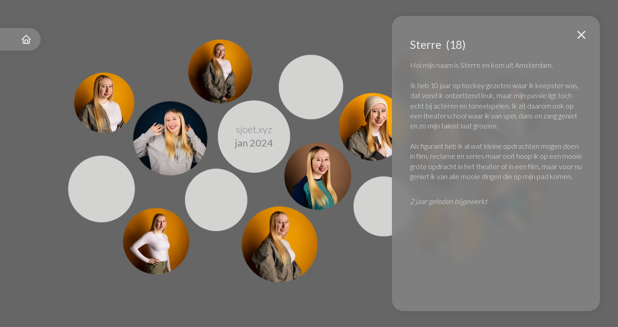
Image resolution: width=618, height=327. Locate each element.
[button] (581, 35)
